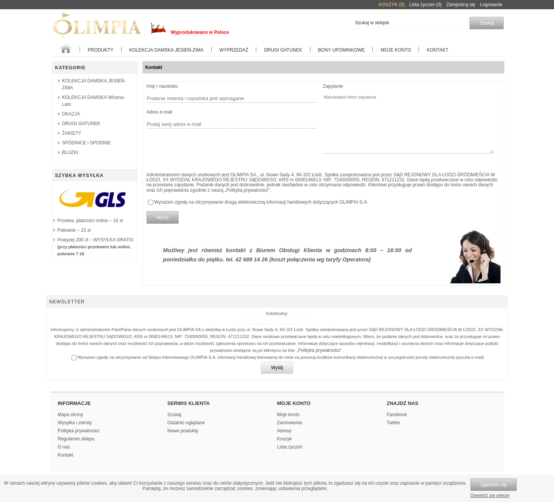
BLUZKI (70, 152)
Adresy (284, 430)
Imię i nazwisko (162, 86)
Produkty (100, 50)
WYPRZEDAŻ (233, 50)
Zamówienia (289, 422)
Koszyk (284, 439)
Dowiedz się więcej (490, 495)
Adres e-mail (159, 112)
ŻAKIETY (71, 133)
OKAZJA (71, 114)
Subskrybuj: (277, 313)
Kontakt (437, 50)
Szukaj (174, 414)
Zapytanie (333, 86)
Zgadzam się (494, 484)
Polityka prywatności (319, 350)
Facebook (397, 414)
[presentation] (205, 148)
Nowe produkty (182, 430)
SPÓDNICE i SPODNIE (86, 143)
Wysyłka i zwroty (75, 422)
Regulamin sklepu (76, 439)
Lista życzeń (289, 447)
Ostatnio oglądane (186, 422)
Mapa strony (70, 414)
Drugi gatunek (283, 50)
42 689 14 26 (251, 259)
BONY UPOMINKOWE (341, 50)
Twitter (393, 422)
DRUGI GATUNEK (81, 123)
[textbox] (409, 23)
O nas (64, 447)
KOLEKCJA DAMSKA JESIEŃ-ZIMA (166, 50)
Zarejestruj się (460, 4)
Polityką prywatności (247, 190)
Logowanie (491, 4)
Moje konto (395, 50)
